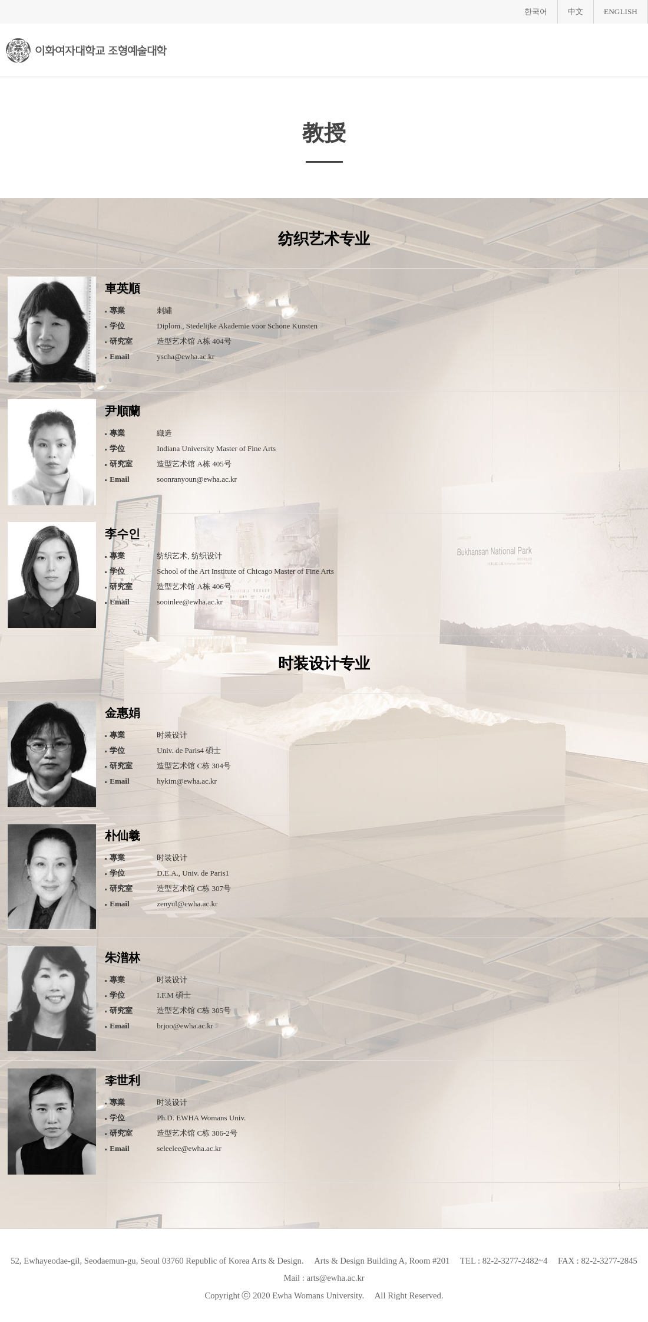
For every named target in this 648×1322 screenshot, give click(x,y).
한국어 (535, 11)
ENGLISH (620, 11)
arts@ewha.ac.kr (335, 1277)
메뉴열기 (630, 49)
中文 (575, 11)
